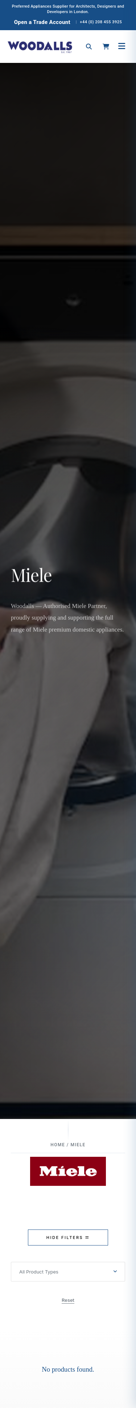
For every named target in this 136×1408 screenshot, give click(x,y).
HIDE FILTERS (68, 1237)
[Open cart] (106, 46)
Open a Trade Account (42, 22)
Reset (68, 1300)
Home (57, 1144)
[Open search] (89, 46)
